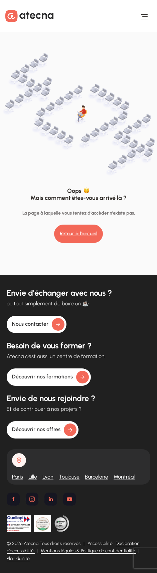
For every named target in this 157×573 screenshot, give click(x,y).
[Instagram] (32, 499)
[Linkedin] (50, 499)
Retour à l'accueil (78, 234)
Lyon (47, 477)
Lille (32, 477)
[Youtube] (69, 499)
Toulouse (69, 477)
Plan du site (18, 558)
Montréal (124, 477)
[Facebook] (13, 499)
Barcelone (96, 477)
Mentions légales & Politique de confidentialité (88, 551)
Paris (17, 477)
